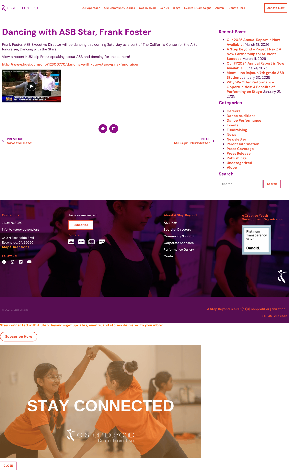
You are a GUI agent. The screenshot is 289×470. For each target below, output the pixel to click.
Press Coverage (240, 148)
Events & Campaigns (197, 8)
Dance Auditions (241, 115)
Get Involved (147, 8)
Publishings (237, 158)
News (231, 134)
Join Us (164, 8)
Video (232, 167)
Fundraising (237, 130)
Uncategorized (239, 163)
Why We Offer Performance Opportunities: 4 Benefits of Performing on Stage (251, 87)
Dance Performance (244, 120)
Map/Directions (15, 247)
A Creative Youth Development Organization (262, 217)
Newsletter (236, 139)
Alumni (220, 8)
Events (233, 125)
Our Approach (91, 8)
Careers (233, 111)
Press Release (239, 153)
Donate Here (237, 8)
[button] (102, 128)
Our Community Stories (119, 8)
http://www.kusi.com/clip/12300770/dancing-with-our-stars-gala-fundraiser (70, 64)
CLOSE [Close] (8, 466)
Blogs (176, 8)
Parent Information (243, 144)
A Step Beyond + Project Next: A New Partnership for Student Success (254, 54)
